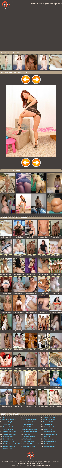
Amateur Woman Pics (9, 419)
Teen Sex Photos (28, 427)
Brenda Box (6, 424)
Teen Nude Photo (28, 424)
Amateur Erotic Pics (49, 419)
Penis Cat (47, 436)
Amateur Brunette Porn (30, 419)
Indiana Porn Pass (29, 446)
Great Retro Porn (28, 434)
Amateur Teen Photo (9, 434)
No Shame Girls (8, 429)
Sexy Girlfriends (8, 439)
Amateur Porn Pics (29, 436)
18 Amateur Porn (8, 436)
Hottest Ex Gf (48, 429)
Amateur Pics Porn (49, 417)
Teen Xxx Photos (49, 439)
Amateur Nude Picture (10, 427)
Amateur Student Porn (30, 431)
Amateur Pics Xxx (8, 441)
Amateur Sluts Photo (29, 422)
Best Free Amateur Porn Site (12, 444)
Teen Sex (5, 417)
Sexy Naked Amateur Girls (31, 444)
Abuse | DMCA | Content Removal (38, 465)
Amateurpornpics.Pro (50, 434)
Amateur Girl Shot (49, 431)
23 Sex (25, 417)
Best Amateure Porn (50, 441)
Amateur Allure (7, 448)
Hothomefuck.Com (49, 446)
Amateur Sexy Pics (8, 422)
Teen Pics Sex (48, 424)
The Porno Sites (28, 439)
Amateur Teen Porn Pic (10, 431)
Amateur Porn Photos (50, 427)
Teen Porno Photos (29, 441)
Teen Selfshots (48, 444)
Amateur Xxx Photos (49, 422)
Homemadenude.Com (30, 429)
